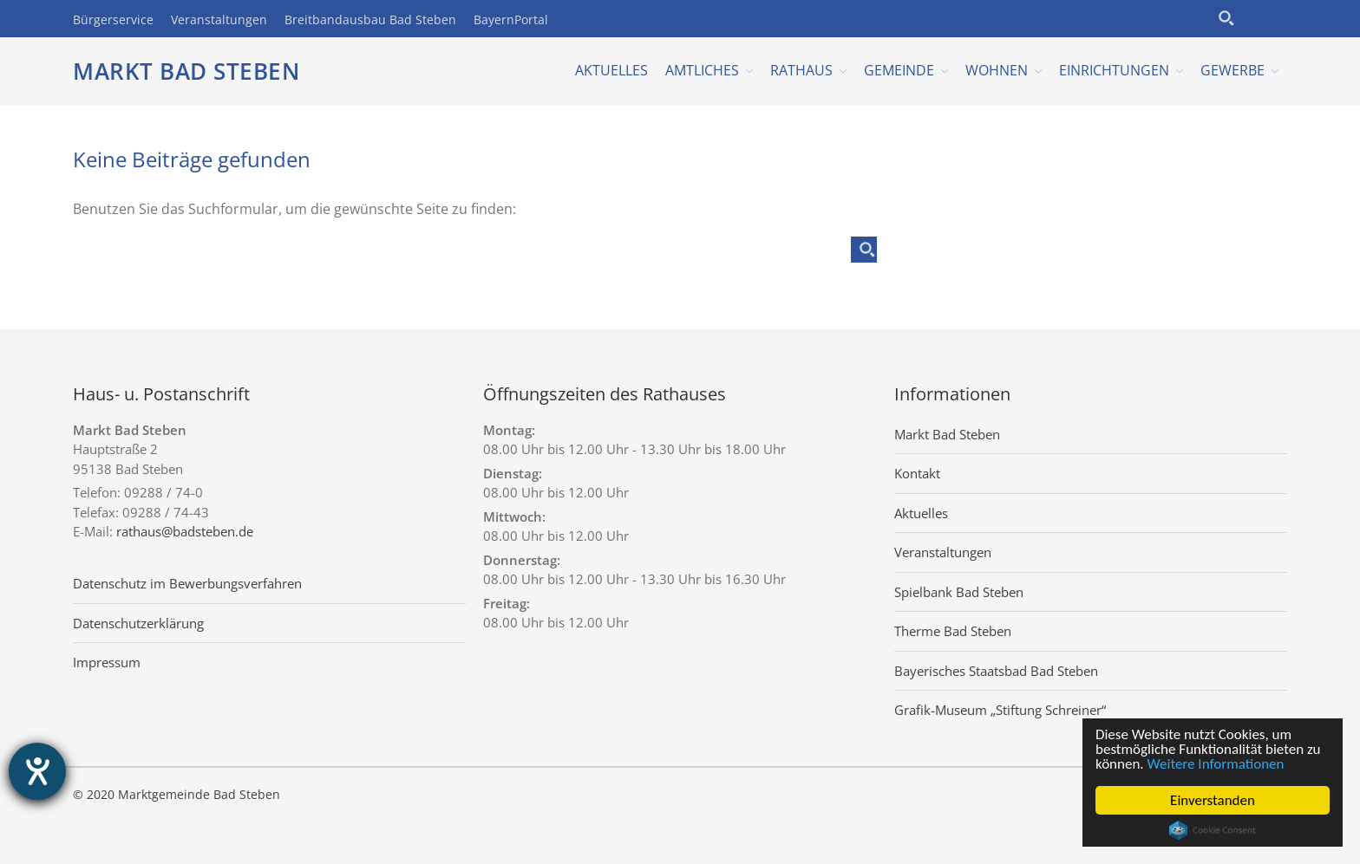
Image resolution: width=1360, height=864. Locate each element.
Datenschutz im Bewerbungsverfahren (187, 583)
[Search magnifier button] (1226, 18)
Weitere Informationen (1216, 764)
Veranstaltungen (219, 19)
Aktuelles (611, 70)
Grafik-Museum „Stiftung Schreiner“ (1000, 709)
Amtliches (702, 70)
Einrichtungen (1114, 70)
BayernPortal (511, 19)
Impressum (107, 662)
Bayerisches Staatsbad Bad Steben (996, 670)
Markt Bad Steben (186, 71)
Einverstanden (1212, 800)
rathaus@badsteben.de (184, 531)
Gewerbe (1232, 70)
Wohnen (996, 70)
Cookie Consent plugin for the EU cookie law (1212, 830)
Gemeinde (899, 70)
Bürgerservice (113, 19)
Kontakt (917, 473)
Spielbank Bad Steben (958, 592)
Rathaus (801, 70)
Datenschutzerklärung (138, 623)
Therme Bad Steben (952, 631)
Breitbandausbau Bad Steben (370, 19)
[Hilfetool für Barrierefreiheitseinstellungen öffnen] (37, 771)
